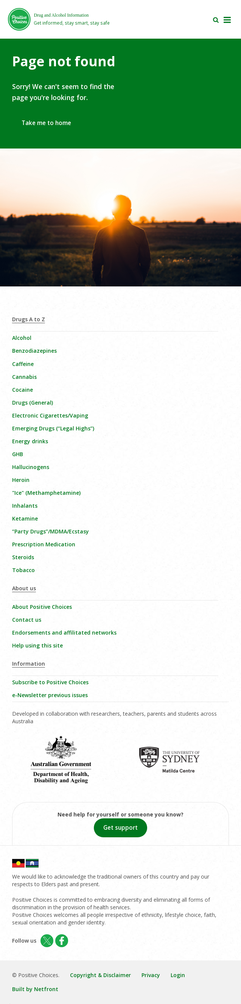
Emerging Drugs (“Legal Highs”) (53, 428)
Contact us (26, 619)
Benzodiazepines (34, 350)
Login (178, 975)
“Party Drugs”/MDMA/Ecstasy (50, 531)
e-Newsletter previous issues (50, 695)
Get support (120, 828)
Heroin (21, 479)
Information (28, 663)
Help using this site (37, 645)
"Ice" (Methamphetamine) (46, 492)
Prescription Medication (43, 544)
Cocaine (22, 389)
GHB (17, 454)
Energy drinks (30, 441)
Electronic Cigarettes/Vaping (50, 415)
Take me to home (46, 123)
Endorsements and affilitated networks (64, 632)
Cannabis (24, 376)
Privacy (150, 975)
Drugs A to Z (28, 319)
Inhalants (24, 505)
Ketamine (25, 518)
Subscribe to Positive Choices (50, 682)
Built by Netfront (35, 989)
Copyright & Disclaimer (100, 975)
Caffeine (23, 364)
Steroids (23, 557)
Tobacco (23, 570)
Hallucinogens (30, 467)
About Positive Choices (42, 606)
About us (24, 588)
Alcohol (21, 337)
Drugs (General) (32, 402)
